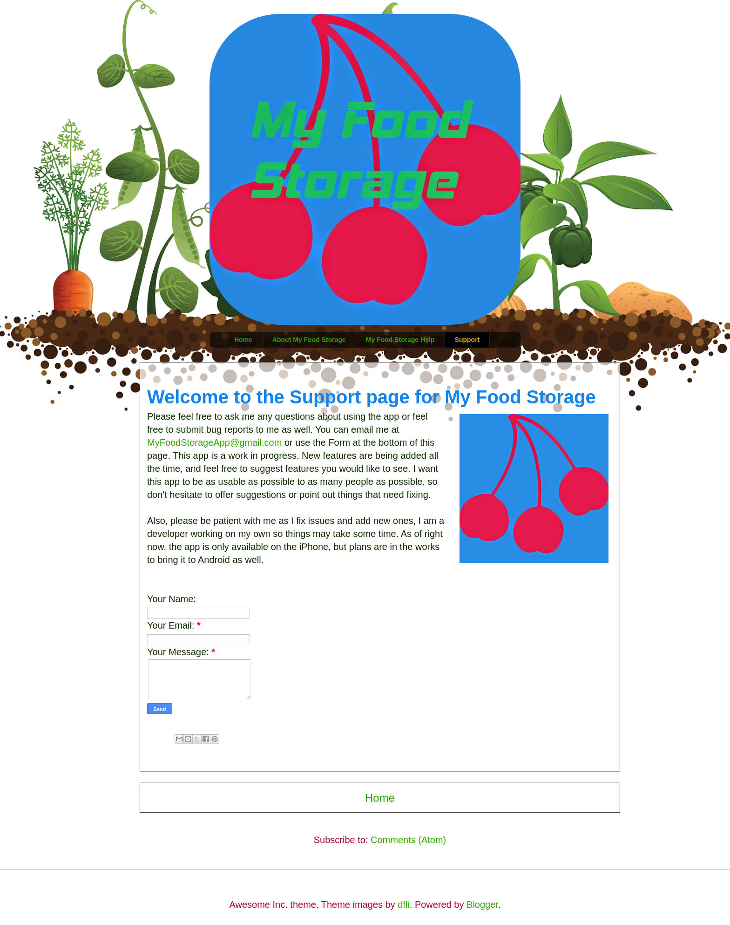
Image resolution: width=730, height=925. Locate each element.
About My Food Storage (309, 339)
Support (467, 339)
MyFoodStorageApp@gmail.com (215, 442)
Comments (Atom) (408, 840)
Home (243, 339)
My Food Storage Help (400, 339)
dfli (404, 904)
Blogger (482, 904)
